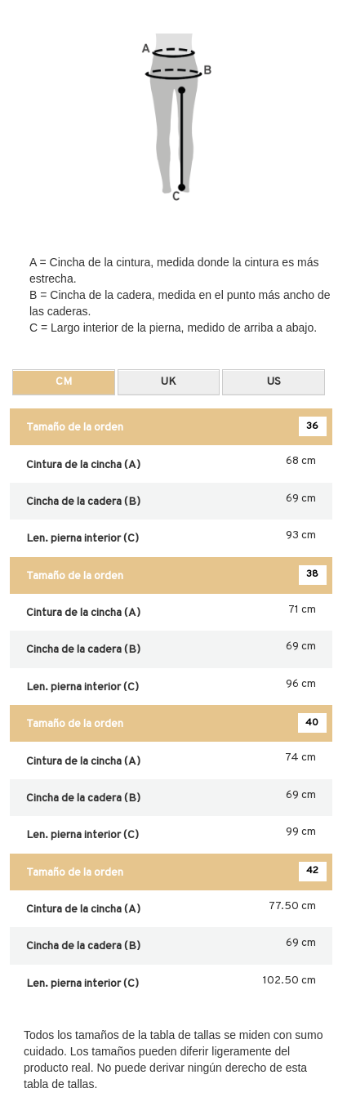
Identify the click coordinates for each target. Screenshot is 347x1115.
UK (168, 382)
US (274, 382)
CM (64, 382)
